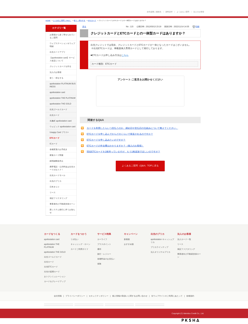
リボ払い (75, 239)
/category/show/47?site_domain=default (47, 115)
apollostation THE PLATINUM (62, 98)
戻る (84, 26)
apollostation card (57, 92)
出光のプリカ (55, 181)
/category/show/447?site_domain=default (47, 83)
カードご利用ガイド (79, 249)
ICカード (53, 144)
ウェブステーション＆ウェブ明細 (62, 44)
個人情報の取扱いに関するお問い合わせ (129, 296)
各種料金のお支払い (106, 259)
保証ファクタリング (58, 198)
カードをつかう (79, 234)
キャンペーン (131, 234)
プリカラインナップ (159, 247)
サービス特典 (104, 234)
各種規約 (190, 296)
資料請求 (169, 12)
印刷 (197, 26)
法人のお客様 (198, 12)
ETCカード (92, 20)
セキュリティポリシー (98, 296)
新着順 (127, 239)
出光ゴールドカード (58, 109)
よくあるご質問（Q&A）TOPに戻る (140, 165)
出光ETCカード (51, 267)
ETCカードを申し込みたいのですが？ (106, 140)
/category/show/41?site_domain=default (47, 98)
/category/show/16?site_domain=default (47, 181)
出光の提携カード (52, 271)
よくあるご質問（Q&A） (62, 20)
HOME (48, 20)
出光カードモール (57, 175)
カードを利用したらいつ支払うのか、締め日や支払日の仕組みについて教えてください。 (132, 128)
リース (53, 192)
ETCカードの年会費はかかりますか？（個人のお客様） (115, 145)
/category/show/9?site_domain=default (47, 78)
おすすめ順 (129, 244)
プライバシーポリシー (75, 296)
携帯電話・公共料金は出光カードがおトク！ (62, 168)
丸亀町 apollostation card (61, 121)
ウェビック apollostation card (62, 126)
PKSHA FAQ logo (190, 320)
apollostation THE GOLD (60, 104)
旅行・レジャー (104, 254)
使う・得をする (79, 20)
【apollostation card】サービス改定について (62, 59)
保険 (99, 264)
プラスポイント (104, 244)
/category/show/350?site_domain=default (47, 209)
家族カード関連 (56, 155)
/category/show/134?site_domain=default (47, 35)
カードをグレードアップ (55, 281)
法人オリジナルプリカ (160, 252)
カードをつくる (52, 234)
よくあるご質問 (183, 12)
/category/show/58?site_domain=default (47, 109)
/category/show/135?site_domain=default (47, 43)
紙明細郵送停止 (56, 161)
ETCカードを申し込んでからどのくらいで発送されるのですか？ (120, 134)
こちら (125, 55)
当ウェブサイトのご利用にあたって (167, 296)
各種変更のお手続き (58, 149)
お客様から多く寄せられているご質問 (62, 36)
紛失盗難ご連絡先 (154, 12)
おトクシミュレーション (55, 276)
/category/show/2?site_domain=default (47, 66)
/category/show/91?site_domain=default (47, 126)
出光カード (54, 115)
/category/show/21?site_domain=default (47, 72)
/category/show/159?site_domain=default (47, 187)
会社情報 (58, 296)
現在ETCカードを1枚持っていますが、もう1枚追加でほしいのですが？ (123, 151)
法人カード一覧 (184, 239)
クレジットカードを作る (60, 66)
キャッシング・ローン (80, 244)
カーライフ (102, 239)
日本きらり (54, 187)
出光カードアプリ (57, 52)
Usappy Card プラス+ (59, 132)
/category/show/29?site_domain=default (47, 92)
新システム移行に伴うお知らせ (62, 211)
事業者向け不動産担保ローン (62, 204)
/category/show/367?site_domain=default (47, 132)
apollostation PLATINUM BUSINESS (63, 85)
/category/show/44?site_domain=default (47, 104)
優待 (99, 249)
